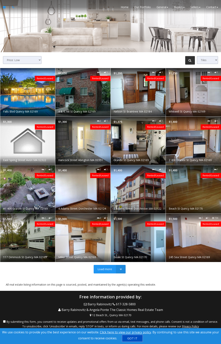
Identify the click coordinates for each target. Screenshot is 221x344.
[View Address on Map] (110, 312)
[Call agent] (12, 8)
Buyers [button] (179, 7)
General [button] (162, 7)
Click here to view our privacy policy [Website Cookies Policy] (125, 332)
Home (124, 7)
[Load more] (110, 269)
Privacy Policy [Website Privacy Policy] (190, 324)
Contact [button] (212, 7)
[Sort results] (22, 60)
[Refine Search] (190, 60)
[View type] (207, 60)
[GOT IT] (132, 338)
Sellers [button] (195, 7)
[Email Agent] (6, 8)
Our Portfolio (142, 7)
